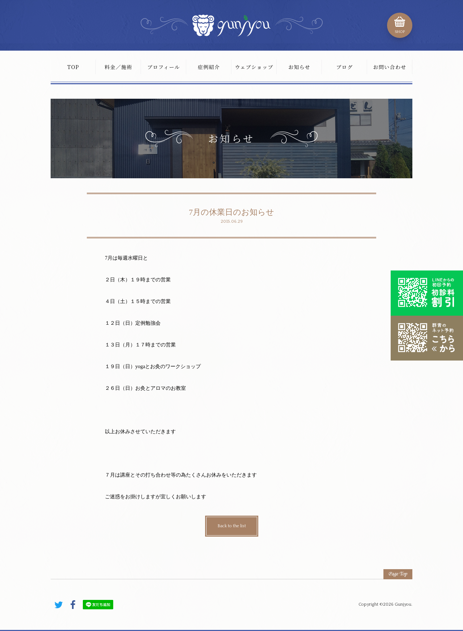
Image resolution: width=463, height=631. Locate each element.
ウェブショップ (254, 67)
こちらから (427, 338)
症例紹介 (209, 67)
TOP (73, 67)
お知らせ (299, 67)
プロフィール (163, 67)
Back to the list (231, 526)
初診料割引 (427, 292)
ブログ (344, 67)
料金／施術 (118, 67)
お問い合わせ (389, 67)
